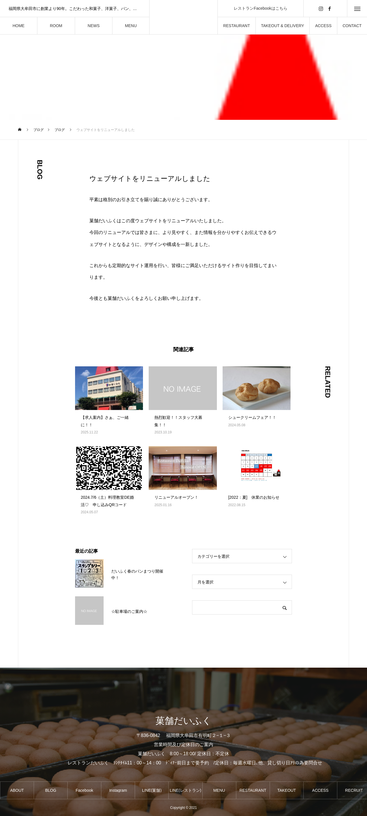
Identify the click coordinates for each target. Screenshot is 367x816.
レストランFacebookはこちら (260, 8)
